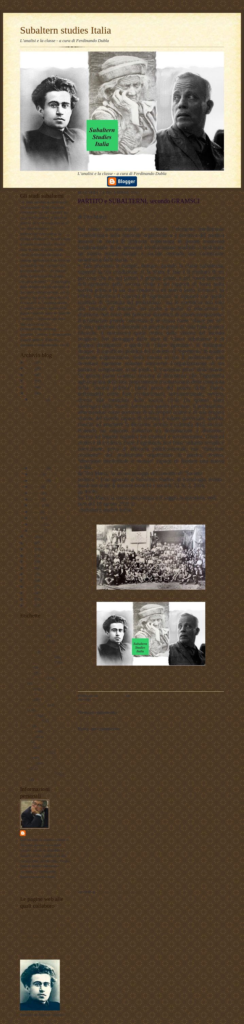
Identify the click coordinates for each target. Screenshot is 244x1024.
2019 (30, 543)
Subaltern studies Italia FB (40, 931)
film (23, 684)
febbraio (37, 524)
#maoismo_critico (34, 641)
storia (24, 768)
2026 (30, 362)
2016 (30, 561)
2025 (30, 368)
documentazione (32, 678)
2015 (30, 568)
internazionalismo (33, 705)
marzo (36, 518)
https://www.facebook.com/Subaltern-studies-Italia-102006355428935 (140, 515)
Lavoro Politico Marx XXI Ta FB (45, 926)
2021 (30, 393)
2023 (30, 381)
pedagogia (28, 731)
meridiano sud (31, 720)
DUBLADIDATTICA (36, 921)
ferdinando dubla (47, 833)
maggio (37, 505)
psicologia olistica (34, 752)
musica (25, 726)
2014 (30, 574)
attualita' (26, 673)
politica (26, 747)
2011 (30, 593)
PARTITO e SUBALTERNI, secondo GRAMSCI (47, 427)
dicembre (38, 399)
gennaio (37, 530)
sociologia (28, 763)
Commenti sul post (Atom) (120, 891)
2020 (30, 536)
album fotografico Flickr (38, 952)
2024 (30, 375)
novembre (39, 468)
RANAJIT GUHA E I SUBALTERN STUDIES (46, 411)
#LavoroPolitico (32, 636)
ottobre (36, 474)
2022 (30, 387)
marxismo (27, 715)
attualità (26, 668)
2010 (30, 599)
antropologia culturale (36, 657)
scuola (25, 758)
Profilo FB (28, 947)
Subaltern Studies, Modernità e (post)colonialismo (46, 456)
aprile (35, 512)
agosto (36, 487)
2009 (30, 605)
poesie (25, 742)
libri (23, 710)
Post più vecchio (209, 879)
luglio (35, 493)
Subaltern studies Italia (65, 30)
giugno (36, 499)
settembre (38, 480)
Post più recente (92, 879)
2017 (30, 555)
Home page (150, 879)
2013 (30, 580)
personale (27, 736)
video (24, 779)
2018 (30, 549)
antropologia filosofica (37, 662)
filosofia (26, 689)
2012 (30, 587)
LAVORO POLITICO (37, 915)
